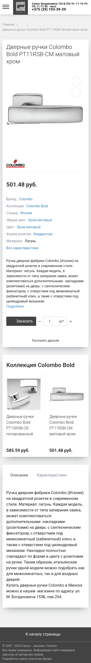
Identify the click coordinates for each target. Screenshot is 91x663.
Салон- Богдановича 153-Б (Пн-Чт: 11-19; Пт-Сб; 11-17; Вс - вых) (60, 5)
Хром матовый (40, 220)
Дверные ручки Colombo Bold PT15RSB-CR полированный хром (20, 428)
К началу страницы (45, 634)
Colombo (26, 199)
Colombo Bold (37, 206)
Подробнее (15, 306)
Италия (26, 213)
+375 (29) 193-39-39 (49, 9)
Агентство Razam (40, 659)
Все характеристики (22, 248)
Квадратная (43, 234)
